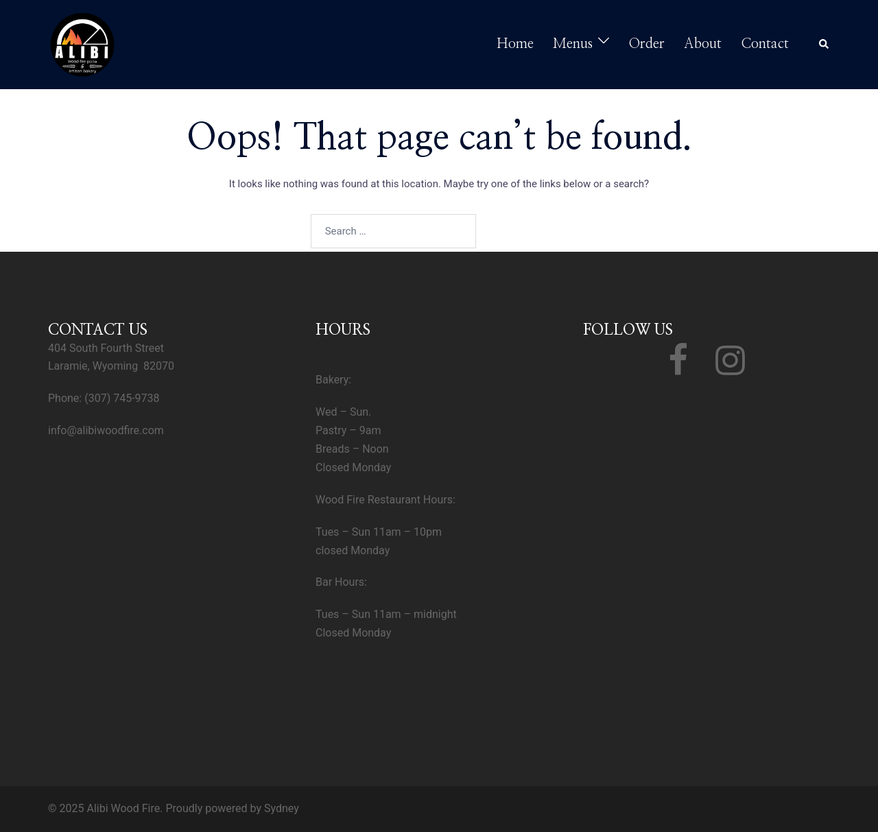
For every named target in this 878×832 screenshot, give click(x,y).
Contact (765, 44)
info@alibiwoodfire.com (106, 430)
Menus (573, 44)
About (703, 44)
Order (646, 44)
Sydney (281, 808)
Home (515, 44)
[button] (824, 44)
